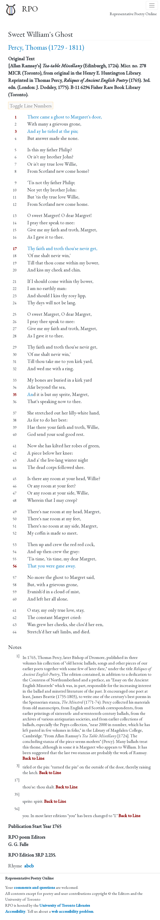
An (30, 394)
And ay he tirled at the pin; (52, 131)
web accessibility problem (72, 911)
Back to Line (33, 758)
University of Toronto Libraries (64, 905)
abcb (29, 866)
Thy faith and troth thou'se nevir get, (62, 248)
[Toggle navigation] (152, 5)
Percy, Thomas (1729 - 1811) (46, 47)
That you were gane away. (51, 566)
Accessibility (15, 911)
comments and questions (34, 887)
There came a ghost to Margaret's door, (64, 117)
